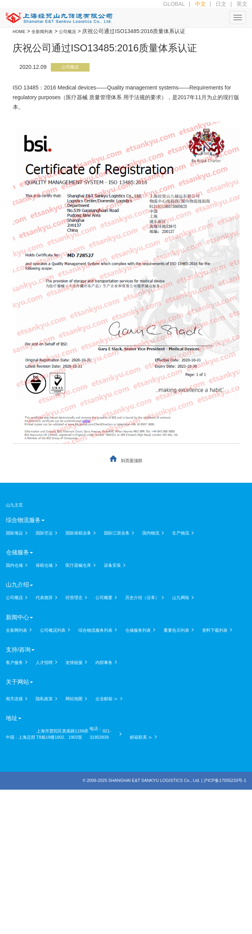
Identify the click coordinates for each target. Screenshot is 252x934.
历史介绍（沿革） (142, 597)
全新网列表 (16, 630)
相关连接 (14, 698)
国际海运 (14, 533)
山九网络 (180, 597)
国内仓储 (14, 565)
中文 (200, 4)
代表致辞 (44, 597)
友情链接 (74, 662)
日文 (221, 4)
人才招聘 (44, 662)
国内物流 (150, 533)
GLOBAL (174, 4)
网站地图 (74, 698)
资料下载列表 (215, 630)
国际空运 (44, 533)
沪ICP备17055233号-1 (225, 780)
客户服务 (14, 662)
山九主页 (14, 505)
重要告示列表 (176, 630)
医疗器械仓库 (78, 565)
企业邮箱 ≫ (106, 698)
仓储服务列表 (138, 630)
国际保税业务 (78, 533)
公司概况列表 (53, 630)
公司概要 (103, 597)
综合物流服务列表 (95, 630)
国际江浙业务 (116, 533)
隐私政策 (44, 698)
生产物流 (180, 533)
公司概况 (70, 67)
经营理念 (74, 597)
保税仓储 (44, 565)
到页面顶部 (131, 460)
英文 (241, 4)
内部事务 (103, 662)
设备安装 (112, 565)
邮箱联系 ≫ (141, 737)
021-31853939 (100, 734)
